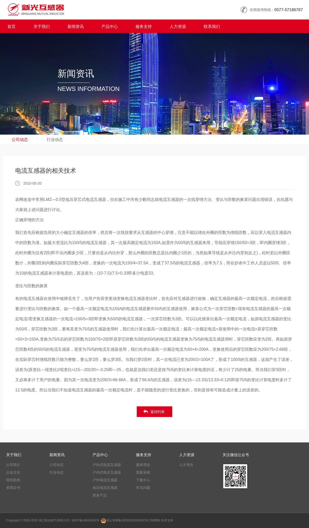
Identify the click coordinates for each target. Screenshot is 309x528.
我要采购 (143, 472)
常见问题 (143, 488)
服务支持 (143, 26)
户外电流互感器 (105, 480)
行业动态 (55, 139)
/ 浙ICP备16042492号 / (85, 520)
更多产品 (100, 495)
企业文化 (13, 472)
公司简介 (13, 465)
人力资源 (178, 26)
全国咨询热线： (276, 10)
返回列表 (157, 412)
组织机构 (13, 480)
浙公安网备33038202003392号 (127, 520)
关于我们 (41, 26)
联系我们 (212, 26)
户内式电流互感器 (107, 465)
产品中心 (109, 26)
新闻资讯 (75, 26)
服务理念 (143, 465)
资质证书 (13, 488)
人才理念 (186, 465)
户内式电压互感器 (107, 472)
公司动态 (20, 139)
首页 (11, 26)
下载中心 (143, 480)
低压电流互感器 (105, 488)
